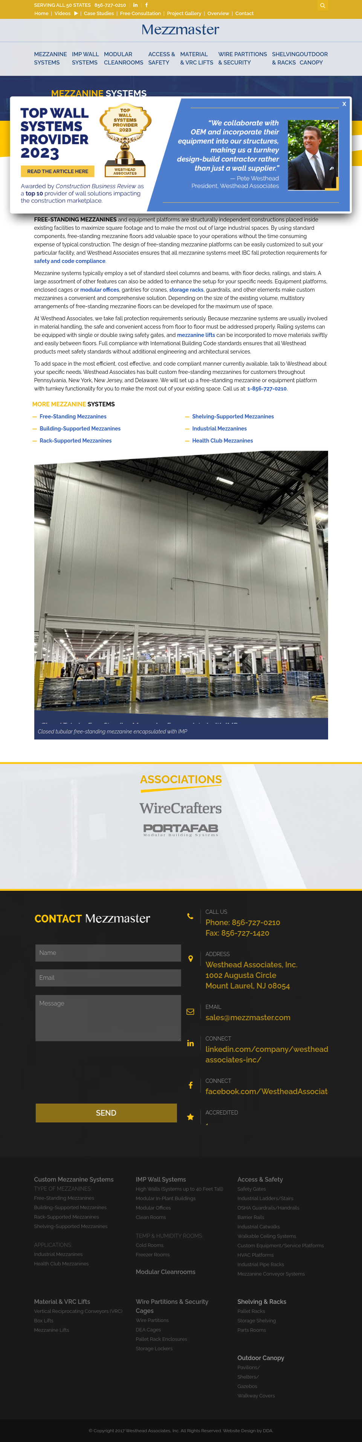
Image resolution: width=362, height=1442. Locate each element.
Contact (244, 13)
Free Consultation (140, 13)
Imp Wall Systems (85, 58)
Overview (218, 13)
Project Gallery (184, 13)
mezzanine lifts (196, 335)
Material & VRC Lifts (197, 58)
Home (42, 13)
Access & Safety (162, 58)
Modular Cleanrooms (123, 58)
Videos (66, 13)
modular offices (99, 290)
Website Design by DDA (248, 1430)
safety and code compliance (69, 261)
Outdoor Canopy (313, 58)
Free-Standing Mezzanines (105, 416)
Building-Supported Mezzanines (105, 428)
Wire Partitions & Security (242, 58)
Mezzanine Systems (50, 58)
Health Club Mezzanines (257, 440)
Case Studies (99, 13)
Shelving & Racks (285, 58)
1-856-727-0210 (267, 389)
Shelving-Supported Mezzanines (257, 416)
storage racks (187, 290)
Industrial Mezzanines (257, 428)
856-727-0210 (110, 5)
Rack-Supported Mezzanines (105, 440)
